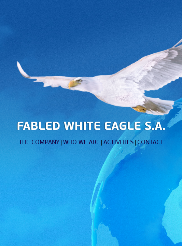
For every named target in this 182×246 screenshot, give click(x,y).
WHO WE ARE (81, 143)
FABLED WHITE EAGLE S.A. (91, 127)
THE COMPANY (39, 143)
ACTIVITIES (118, 143)
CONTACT (150, 143)
